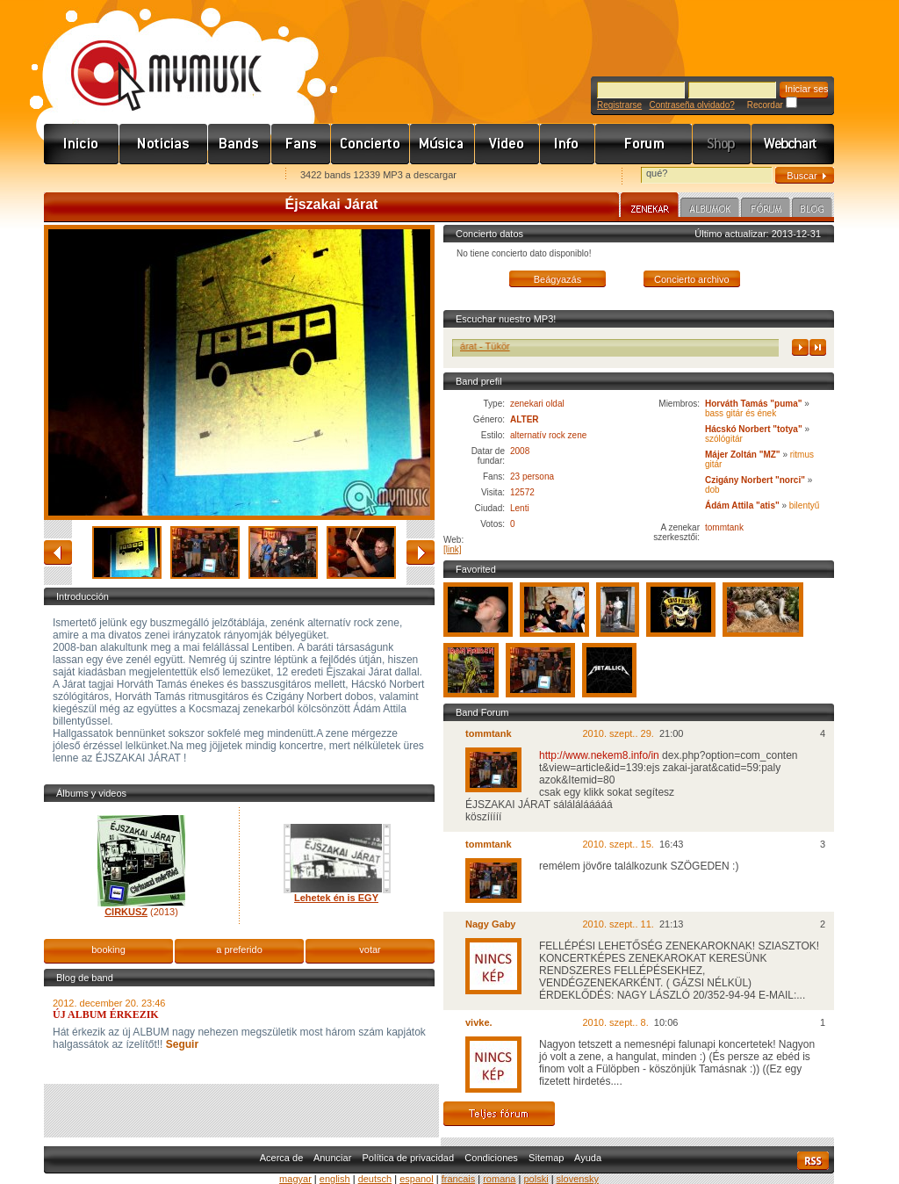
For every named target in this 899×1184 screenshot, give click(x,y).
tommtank (724, 527)
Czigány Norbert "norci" (755, 480)
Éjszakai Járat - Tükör (485, 346)
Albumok (709, 210)
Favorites (80, 176)
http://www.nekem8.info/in (599, 755)
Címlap (81, 144)
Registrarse (619, 105)
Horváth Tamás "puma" (754, 403)
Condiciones (491, 1157)
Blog (812, 210)
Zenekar (650, 207)
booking (108, 949)
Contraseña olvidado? (691, 105)
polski (535, 1178)
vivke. (479, 1022)
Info (567, 144)
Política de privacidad (409, 1157)
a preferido (239, 949)
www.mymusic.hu (151, 57)
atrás (58, 552)
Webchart (793, 144)
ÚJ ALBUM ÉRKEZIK (106, 1014)
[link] (452, 549)
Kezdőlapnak (155, 176)
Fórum (644, 144)
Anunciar (332, 1157)
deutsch (375, 1178)
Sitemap (546, 1157)
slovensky (578, 1178)
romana (499, 1178)
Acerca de (282, 1157)
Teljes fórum (499, 1113)
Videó (507, 144)
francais (459, 1178)
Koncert (370, 144)
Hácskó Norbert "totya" (753, 429)
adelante (420, 552)
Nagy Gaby (490, 924)
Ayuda (587, 1157)
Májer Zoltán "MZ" (742, 454)
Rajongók (301, 144)
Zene (442, 144)
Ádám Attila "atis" (742, 505)
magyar (295, 1178)
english (335, 1178)
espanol (416, 1178)
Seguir (180, 1044)
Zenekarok (239, 144)
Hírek (163, 144)
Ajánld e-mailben (229, 176)
